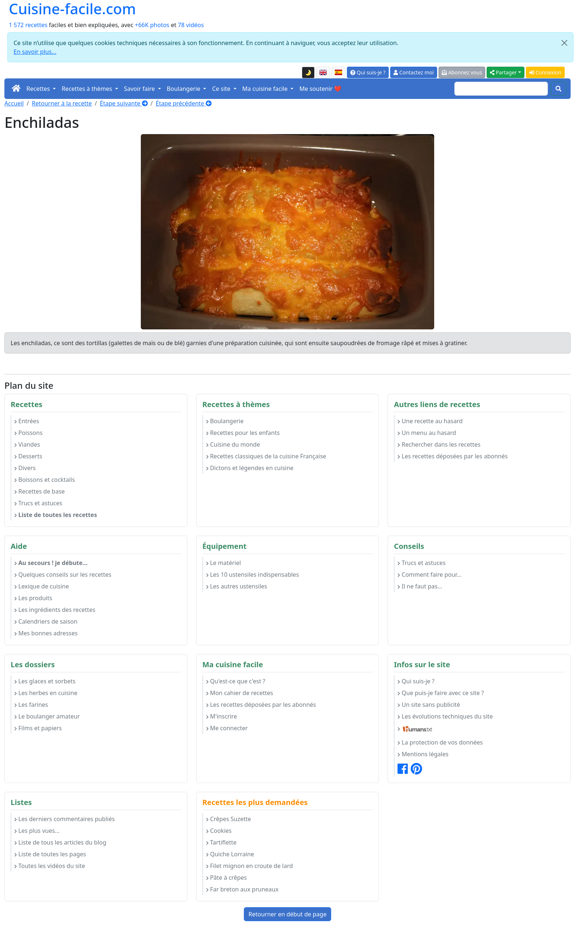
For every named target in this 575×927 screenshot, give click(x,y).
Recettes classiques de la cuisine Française (266, 456)
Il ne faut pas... (420, 586)
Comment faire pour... (429, 574)
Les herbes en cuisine (45, 693)
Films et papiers (38, 728)
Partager (503, 72)
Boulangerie (225, 421)
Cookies (219, 831)
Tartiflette (221, 842)
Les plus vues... (36, 831)
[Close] (564, 43)
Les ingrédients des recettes (54, 610)
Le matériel (223, 563)
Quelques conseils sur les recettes (62, 574)
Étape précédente (184, 103)
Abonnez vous (462, 72)
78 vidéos (191, 25)
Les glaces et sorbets (45, 681)
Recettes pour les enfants (243, 433)
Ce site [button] (222, 89)
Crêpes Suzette (228, 819)
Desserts (28, 456)
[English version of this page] (323, 72)
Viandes (27, 444)
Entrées (26, 421)
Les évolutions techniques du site (445, 716)
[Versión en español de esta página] (338, 72)
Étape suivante (123, 103)
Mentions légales (423, 754)
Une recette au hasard (430, 421)
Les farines (31, 705)
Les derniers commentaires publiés (64, 819)
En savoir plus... (35, 52)
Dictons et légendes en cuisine (250, 468)
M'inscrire (221, 716)
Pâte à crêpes (226, 878)
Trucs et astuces (38, 503)
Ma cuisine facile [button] (265, 89)
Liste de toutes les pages (50, 854)
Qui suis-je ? (367, 72)
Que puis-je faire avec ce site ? (441, 693)
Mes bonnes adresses (46, 633)
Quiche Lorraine (230, 854)
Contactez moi (413, 72)
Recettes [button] (38, 89)
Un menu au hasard (427, 433)
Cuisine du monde (233, 444)
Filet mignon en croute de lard (249, 866)
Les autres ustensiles (236, 586)
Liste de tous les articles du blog (60, 842)
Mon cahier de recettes (239, 693)
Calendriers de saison (45, 621)
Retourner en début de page (288, 914)
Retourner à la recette (62, 103)
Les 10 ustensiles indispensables (252, 574)
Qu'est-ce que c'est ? (235, 681)
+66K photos (152, 25)
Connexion (545, 72)
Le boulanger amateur (47, 716)
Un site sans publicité (429, 705)
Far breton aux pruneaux (242, 889)
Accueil (14, 103)
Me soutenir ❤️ (320, 89)
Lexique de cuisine (41, 586)
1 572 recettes (28, 25)
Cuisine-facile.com (72, 9)
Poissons (28, 433)
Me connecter (227, 728)
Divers (25, 468)
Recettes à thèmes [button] (88, 89)
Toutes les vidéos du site (49, 866)
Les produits (33, 598)
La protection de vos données (440, 742)
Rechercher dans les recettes (439, 444)
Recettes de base (39, 491)
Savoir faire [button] (140, 89)
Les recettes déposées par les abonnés (453, 456)
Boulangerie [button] (184, 89)
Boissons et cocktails (44, 480)
